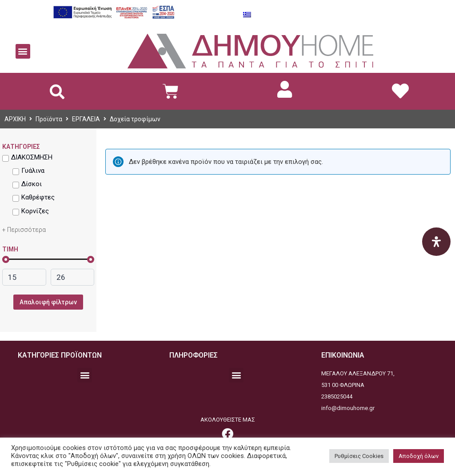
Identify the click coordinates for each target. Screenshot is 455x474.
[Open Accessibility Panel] (436, 241)
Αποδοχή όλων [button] (419, 456)
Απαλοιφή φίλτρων (48, 302)
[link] (284, 89)
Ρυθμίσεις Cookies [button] (359, 456)
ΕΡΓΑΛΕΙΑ (86, 119)
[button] (23, 51)
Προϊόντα (49, 119)
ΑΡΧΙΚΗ (15, 119)
